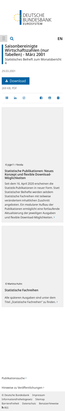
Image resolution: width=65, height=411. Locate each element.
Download (15, 80)
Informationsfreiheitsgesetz (17, 399)
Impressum (38, 395)
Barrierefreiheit (10, 403)
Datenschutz (29, 403)
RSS (5, 407)
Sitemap (40, 399)
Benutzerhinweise (49, 403)
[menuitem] (3, 38)
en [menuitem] (60, 38)
